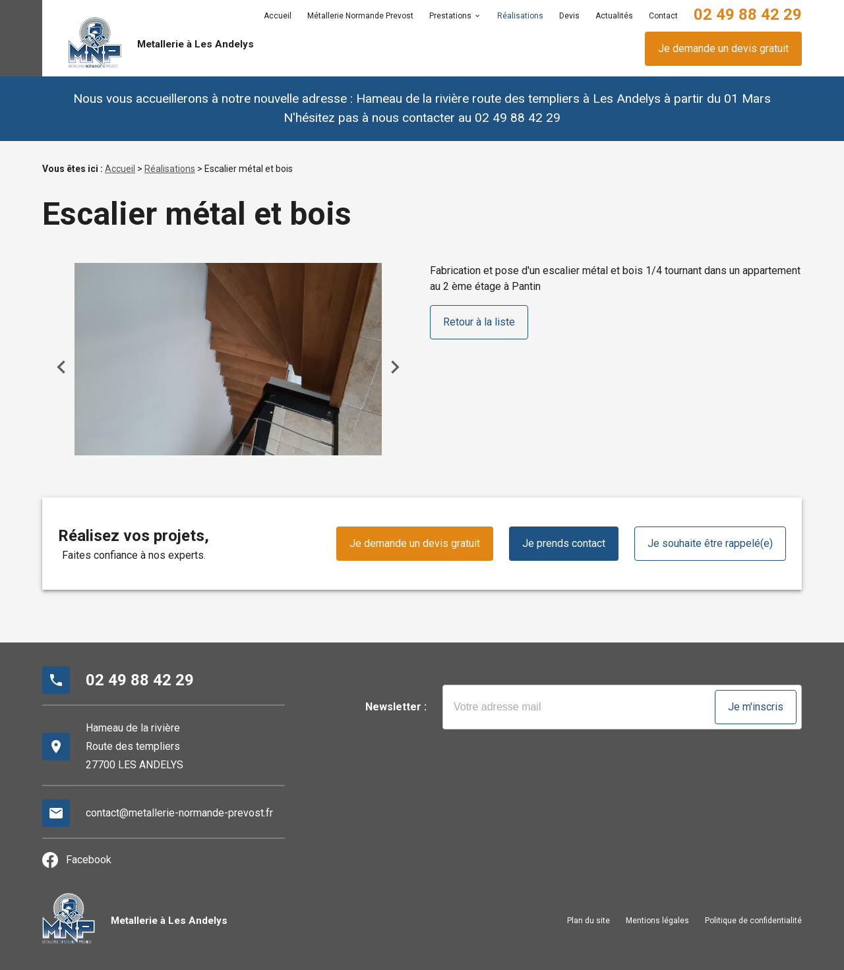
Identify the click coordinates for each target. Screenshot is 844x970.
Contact (663, 15)
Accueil (277, 15)
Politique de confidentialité (753, 920)
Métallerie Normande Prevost (360, 15)
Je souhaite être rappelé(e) (710, 543)
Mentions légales (657, 920)
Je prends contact (563, 543)
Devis (569, 15)
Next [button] (395, 367)
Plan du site (588, 920)
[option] (228, 359)
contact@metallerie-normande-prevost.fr (179, 813)
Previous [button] (61, 367)
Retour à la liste (479, 322)
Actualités (614, 15)
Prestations (450, 15)
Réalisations (520, 15)
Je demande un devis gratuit (723, 48)
